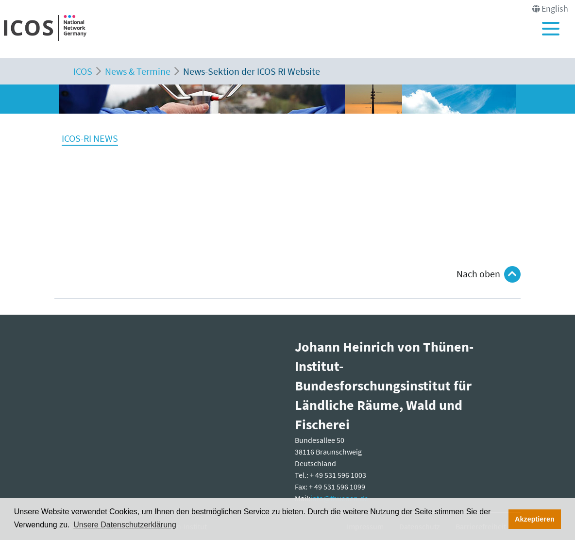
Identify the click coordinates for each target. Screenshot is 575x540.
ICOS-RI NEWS (90, 138)
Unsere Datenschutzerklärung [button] (124, 525)
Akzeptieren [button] (535, 519)
